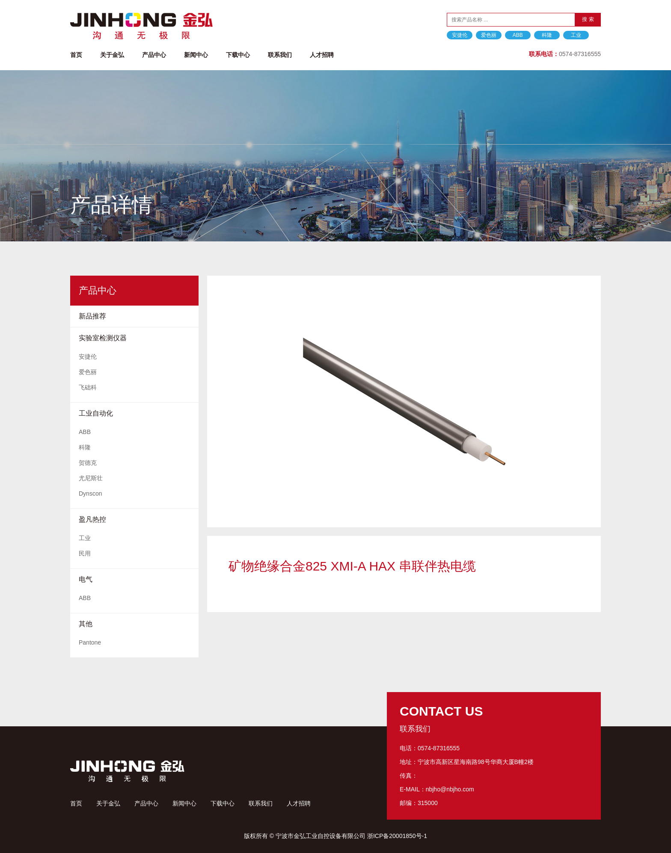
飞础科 (88, 387)
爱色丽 (488, 35)
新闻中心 (196, 54)
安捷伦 (459, 35)
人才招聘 (322, 54)
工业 (576, 35)
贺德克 (88, 462)
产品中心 (154, 54)
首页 (76, 54)
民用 (85, 553)
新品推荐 (92, 316)
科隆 (547, 35)
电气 (85, 579)
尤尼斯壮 (91, 478)
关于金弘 (112, 54)
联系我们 (280, 54)
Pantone (90, 642)
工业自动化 (96, 413)
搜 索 (588, 19)
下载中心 (238, 54)
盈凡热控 (92, 519)
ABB (518, 35)
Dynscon (90, 493)
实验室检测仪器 (103, 338)
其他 (85, 623)
